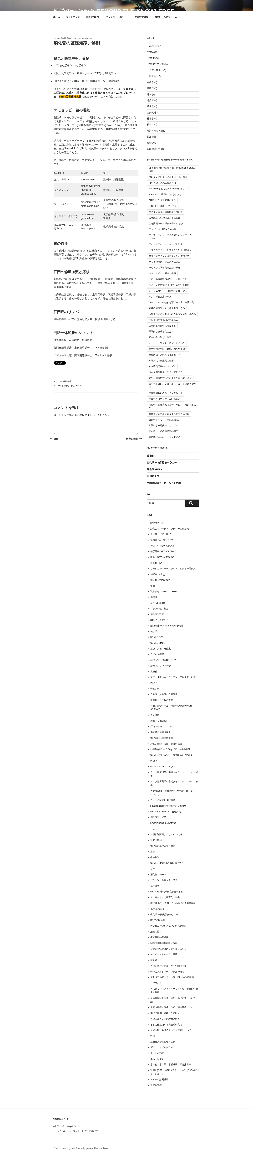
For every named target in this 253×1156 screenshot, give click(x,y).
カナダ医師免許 (155, 70)
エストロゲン (157, 1059)
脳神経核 (154, 886)
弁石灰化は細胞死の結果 (161, 360)
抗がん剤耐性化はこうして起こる (166, 372)
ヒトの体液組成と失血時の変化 (166, 1024)
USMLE (151, 58)
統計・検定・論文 (156, 130)
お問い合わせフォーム (166, 17)
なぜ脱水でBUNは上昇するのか (165, 217)
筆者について (93, 17)
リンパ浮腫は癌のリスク (161, 296)
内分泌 (153, 682)
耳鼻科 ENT (157, 563)
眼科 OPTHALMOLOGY (163, 557)
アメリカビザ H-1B (160, 534)
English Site (153, 46)
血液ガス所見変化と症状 (162, 1041)
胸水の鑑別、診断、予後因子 (165, 1013)
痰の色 (153, 960)
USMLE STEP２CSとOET (163, 766)
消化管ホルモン (158, 874)
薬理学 (150, 142)
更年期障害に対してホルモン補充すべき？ (170, 378)
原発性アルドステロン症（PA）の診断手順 (172, 977)
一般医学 (151, 76)
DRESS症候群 (157, 920)
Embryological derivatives (163, 823)
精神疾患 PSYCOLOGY (163, 660)
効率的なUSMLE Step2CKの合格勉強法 (170, 749)
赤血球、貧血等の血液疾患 (163, 694)
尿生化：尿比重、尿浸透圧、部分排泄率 (170, 1064)
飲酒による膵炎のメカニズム (163, 425)
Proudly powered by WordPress (94, 1148)
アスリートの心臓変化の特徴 (165, 897)
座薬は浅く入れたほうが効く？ (164, 354)
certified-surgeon (82, 38)
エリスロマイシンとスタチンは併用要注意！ (171, 250)
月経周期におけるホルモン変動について (170, 1030)
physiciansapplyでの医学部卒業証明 (168, 806)
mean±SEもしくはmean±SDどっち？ (168, 188)
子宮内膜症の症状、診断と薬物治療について (173, 1007)
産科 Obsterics (157, 603)
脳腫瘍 (153, 597)
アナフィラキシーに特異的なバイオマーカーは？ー (171, 237)
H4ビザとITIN (157, 522)
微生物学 (154, 857)
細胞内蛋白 (153, 476)
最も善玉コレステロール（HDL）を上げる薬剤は (172, 385)
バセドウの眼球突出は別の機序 (164, 267)
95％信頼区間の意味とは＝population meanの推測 (172, 169)
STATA (150, 52)
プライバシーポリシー (117, 17)
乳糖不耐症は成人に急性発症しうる (167, 308)
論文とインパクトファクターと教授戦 (169, 528)
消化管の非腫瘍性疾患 (161, 738)
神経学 (150, 118)
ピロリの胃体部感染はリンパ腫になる (168, 279)
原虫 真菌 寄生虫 (160, 648)
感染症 (150, 100)
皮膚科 (150, 455)
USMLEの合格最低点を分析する (166, 891)
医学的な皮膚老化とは (160, 331)
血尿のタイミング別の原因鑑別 (164, 419)
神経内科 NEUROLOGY (162, 545)
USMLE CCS (157, 637)
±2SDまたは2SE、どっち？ (163, 206)
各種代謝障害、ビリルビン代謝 (164, 482)
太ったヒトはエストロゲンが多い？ (167, 343)
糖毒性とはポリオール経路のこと (166, 398)
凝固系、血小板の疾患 (161, 700)
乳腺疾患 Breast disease (163, 591)
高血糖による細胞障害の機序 (163, 431)
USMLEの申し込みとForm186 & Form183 (171, 755)
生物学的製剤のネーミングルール (166, 393)
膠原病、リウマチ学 (160, 665)
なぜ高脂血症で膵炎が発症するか (166, 223)
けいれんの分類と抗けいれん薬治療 (168, 925)
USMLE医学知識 (64, 381)
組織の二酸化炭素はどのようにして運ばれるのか (172, 406)
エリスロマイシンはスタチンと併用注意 (169, 256)
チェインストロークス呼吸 (163, 954)
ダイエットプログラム (161, 1047)
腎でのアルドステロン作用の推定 (167, 971)
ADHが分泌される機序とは (162, 182)
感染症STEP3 (154, 469)
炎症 (152, 828)
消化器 (150, 106)
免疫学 (150, 82)
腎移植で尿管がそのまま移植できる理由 (169, 414)
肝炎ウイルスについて (161, 726)
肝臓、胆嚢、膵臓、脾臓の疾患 (166, 743)
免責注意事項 (141, 17)
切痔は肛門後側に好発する (162, 325)
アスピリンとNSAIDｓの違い (163, 229)
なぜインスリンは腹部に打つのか (166, 212)
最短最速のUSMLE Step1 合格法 (166, 625)
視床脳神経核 (157, 908)
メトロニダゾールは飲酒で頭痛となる (168, 290)
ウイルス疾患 (157, 654)
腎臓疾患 (154, 688)
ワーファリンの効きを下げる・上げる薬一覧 (171, 302)
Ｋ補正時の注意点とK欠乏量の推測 (168, 966)
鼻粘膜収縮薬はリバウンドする (164, 437)
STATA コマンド (159, 620)
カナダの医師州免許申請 (162, 800)
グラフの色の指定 (159, 608)
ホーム (56, 17)
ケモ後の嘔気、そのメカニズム (70, 386)
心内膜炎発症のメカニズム (162, 366)
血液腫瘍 (154, 715)
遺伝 (152, 851)
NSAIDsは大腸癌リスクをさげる (165, 194)
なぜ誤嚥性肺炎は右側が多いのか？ (168, 948)
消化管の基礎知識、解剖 (162, 846)
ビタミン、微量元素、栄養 (163, 880)
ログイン (87, 414)
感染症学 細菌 (158, 817)
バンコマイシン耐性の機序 (162, 273)
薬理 (152, 868)
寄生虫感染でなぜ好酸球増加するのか (168, 349)
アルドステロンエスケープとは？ (166, 244)
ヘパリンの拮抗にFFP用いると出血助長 (169, 285)
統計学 (153, 631)
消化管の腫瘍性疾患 (160, 732)
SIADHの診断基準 (159, 1079)
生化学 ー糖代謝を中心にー (162, 462)
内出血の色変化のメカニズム (163, 320)
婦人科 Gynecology (160, 580)
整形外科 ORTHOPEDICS (163, 551)
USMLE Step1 (157, 643)
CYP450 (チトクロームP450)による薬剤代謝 (173, 903)
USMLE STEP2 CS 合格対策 (165, 811)
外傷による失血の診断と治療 (165, 1018)
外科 (149, 94)
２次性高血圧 (157, 983)
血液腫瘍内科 (154, 148)
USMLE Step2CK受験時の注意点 (167, 863)
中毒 (152, 585)
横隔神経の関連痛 (159, 937)
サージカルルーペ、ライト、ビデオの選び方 (173, 568)
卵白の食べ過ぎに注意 (160, 337)
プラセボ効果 (157, 1053)
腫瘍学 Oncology (158, 720)
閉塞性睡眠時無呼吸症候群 (163, 943)
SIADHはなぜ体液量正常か (162, 200)
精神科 (150, 124)
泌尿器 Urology (158, 574)
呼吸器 (150, 88)
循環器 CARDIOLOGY (161, 540)
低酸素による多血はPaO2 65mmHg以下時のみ (172, 314)
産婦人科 (151, 112)
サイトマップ (73, 17)
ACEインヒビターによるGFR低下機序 (168, 177)
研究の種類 (156, 840)
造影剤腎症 (156, 1085)
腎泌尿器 (151, 136)
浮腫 (152, 1036)
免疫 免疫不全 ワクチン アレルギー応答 (173, 677)
